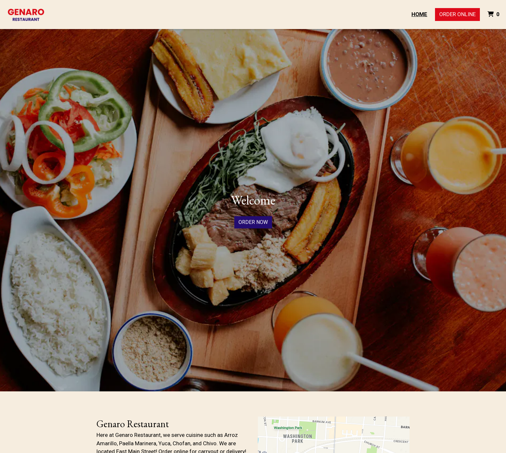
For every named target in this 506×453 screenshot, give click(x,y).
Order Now (253, 222)
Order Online (457, 14)
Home (419, 14)
